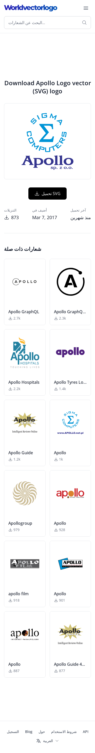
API (85, 731)
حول (42, 731)
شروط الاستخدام (64, 731)
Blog (28, 731)
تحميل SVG (47, 193)
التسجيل (13, 731)
